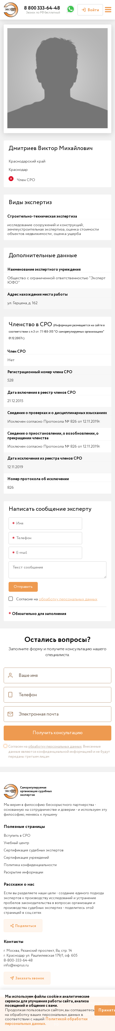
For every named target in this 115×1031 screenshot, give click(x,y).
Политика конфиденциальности (30, 865)
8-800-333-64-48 (18, 960)
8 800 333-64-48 (42, 8)
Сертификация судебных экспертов (34, 850)
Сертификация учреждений (26, 857)
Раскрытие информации (23, 872)
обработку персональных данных (68, 599)
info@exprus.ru (16, 965)
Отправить (23, 587)
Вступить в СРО (17, 835)
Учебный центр (16, 843)
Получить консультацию (58, 733)
